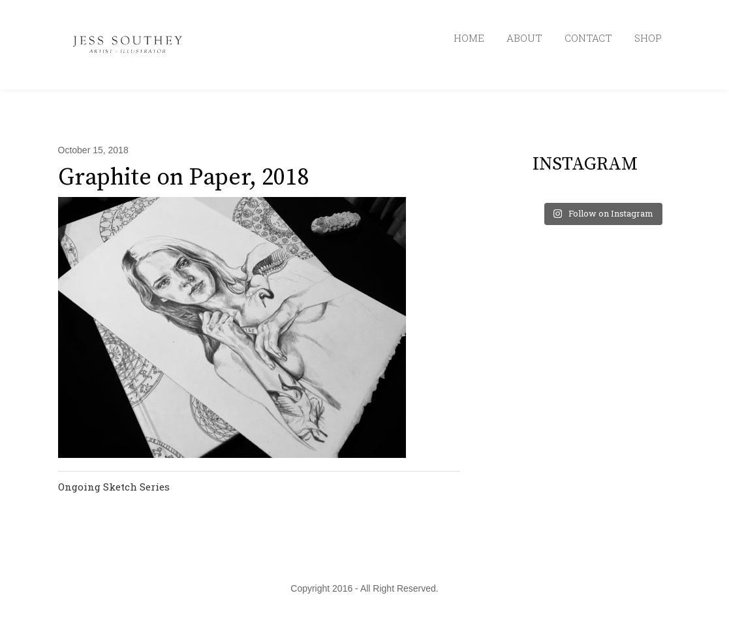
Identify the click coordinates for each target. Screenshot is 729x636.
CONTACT (588, 37)
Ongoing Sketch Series (114, 486)
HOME (469, 37)
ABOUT (524, 37)
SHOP (648, 37)
